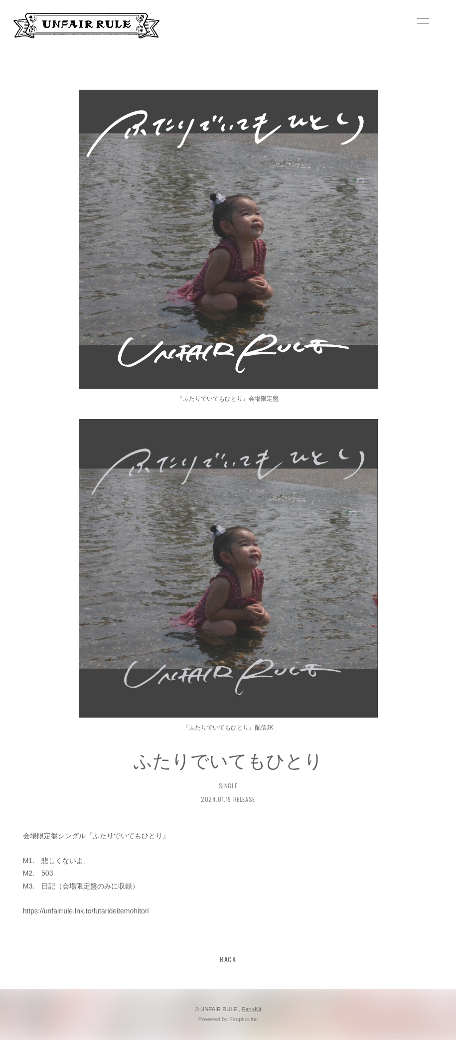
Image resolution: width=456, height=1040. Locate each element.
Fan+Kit (251, 1009)
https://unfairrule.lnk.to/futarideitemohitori (86, 911)
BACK (228, 959)
